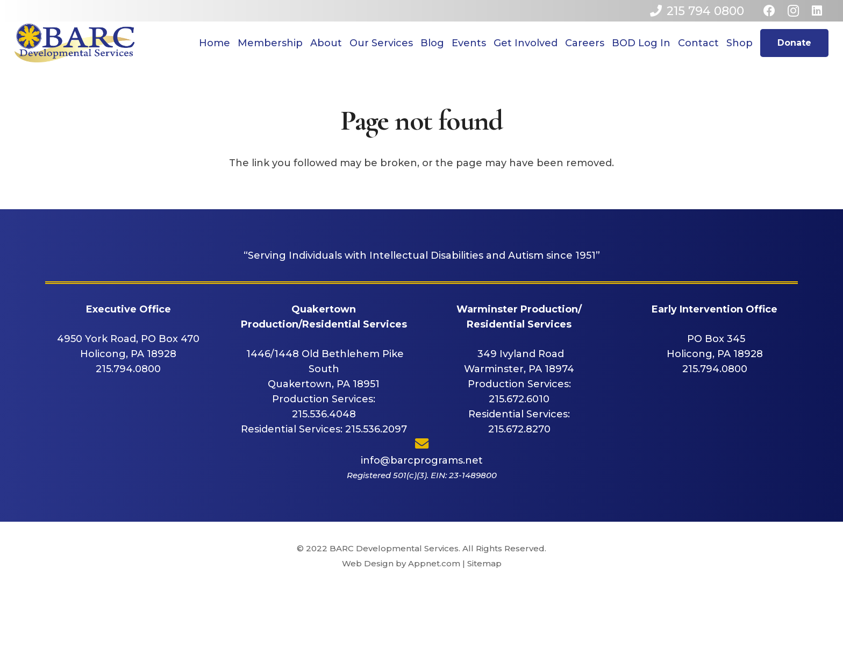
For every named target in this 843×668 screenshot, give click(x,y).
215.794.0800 (128, 369)
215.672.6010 (519, 399)
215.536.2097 (376, 429)
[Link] (74, 43)
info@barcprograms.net (422, 460)
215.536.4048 (324, 414)
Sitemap (484, 563)
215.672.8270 (519, 429)
